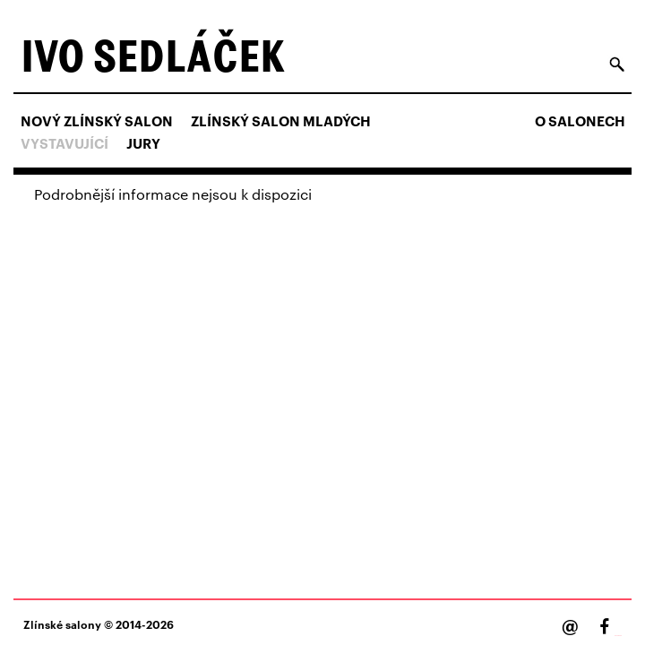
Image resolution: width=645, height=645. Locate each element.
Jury (143, 143)
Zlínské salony (62, 624)
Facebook (618, 635)
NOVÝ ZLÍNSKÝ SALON (97, 121)
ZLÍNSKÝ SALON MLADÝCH (281, 121)
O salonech (580, 121)
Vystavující (64, 143)
